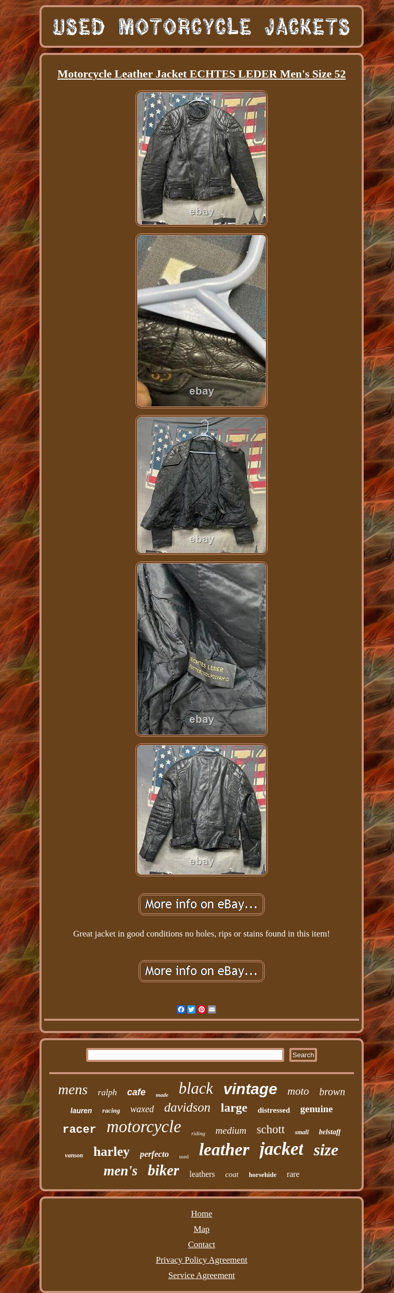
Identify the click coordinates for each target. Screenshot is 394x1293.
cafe (136, 1092)
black (196, 1088)
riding (198, 1133)
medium (230, 1130)
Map (201, 1229)
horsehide (263, 1174)
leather (224, 1149)
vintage (250, 1088)
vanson (74, 1155)
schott (271, 1129)
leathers (202, 1174)
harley (111, 1151)
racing (111, 1110)
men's (120, 1170)
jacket (282, 1149)
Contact (201, 1244)
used (183, 1156)
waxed (142, 1109)
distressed (274, 1110)
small (302, 1132)
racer (79, 1129)
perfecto (154, 1154)
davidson (187, 1107)
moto (298, 1091)
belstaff (330, 1132)
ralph (107, 1092)
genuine (316, 1108)
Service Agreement (201, 1275)
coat (232, 1174)
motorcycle (144, 1126)
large (234, 1107)
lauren (81, 1111)
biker (163, 1170)
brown (332, 1091)
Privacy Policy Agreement (201, 1260)
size (325, 1149)
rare (293, 1174)
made (162, 1095)
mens (73, 1089)
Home (201, 1214)
